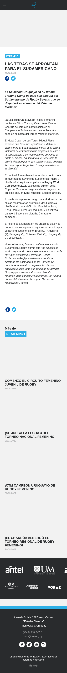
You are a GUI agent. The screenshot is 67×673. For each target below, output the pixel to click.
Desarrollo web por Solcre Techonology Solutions (33, 665)
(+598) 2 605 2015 (33, 632)
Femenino (12, 56)
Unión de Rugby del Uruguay (34, 5)
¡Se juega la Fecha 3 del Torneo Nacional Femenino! (30, 434)
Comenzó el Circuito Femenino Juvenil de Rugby (33, 382)
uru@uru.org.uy (33, 636)
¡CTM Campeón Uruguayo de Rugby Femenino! (30, 487)
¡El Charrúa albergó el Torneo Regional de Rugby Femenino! (29, 541)
